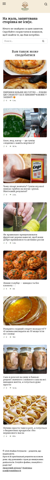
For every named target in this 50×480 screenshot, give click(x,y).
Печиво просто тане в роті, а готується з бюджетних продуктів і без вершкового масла (25, 430)
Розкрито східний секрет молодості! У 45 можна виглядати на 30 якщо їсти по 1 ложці (24, 331)
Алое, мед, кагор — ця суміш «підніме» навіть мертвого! (19, 141)
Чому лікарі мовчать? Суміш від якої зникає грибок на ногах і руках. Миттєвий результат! (23, 189)
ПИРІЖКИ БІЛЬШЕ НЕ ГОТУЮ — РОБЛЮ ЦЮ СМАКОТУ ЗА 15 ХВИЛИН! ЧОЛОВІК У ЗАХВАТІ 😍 (25, 94)
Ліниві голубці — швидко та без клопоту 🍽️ (21, 284)
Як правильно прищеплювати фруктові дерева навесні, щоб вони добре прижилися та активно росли (23, 237)
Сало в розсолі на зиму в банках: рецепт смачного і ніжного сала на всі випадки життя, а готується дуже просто (24, 381)
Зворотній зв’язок (12, 468)
